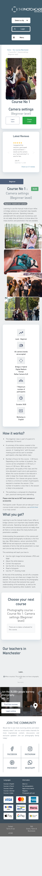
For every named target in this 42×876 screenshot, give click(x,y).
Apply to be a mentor (28, 788)
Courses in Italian (8, 793)
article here (34, 507)
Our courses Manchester (21, 50)
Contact (10, 826)
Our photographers (27, 786)
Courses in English (9, 784)
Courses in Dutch (8, 788)
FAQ (31, 826)
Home (9, 50)
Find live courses (11, 704)
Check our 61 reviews (28, 167)
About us (24, 784)
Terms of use (10, 829)
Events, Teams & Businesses (31, 830)
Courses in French (9, 786)
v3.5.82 (10, 833)
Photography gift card (28, 793)
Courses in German (9, 791)
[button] (8, 152)
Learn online (11, 711)
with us (5, 698)
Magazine (25, 791)
